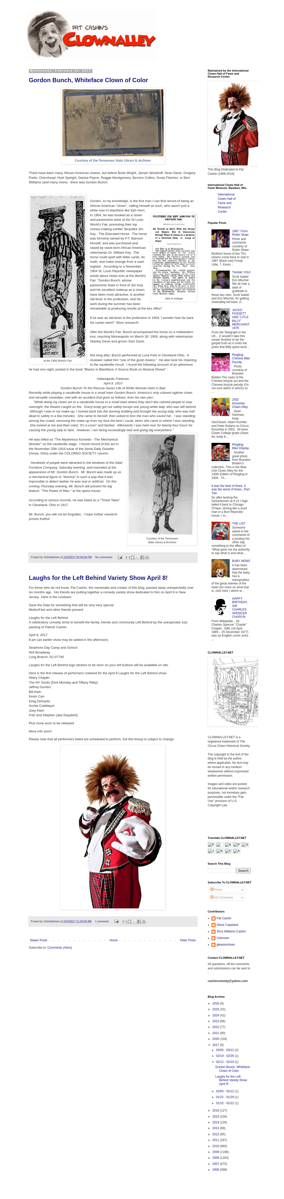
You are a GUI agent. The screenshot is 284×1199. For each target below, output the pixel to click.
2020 (216, 1039)
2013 (216, 1128)
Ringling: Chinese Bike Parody (241, 358)
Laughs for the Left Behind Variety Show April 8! (98, 577)
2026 (216, 1003)
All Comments (221, 897)
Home (114, 940)
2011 (216, 1140)
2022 (216, 1027)
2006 (216, 1169)
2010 (216, 1146)
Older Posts (188, 940)
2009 (216, 1152)
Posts (216, 889)
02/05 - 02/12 (225, 1091)
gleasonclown (226, 944)
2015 (216, 1116)
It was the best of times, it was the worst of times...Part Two (230, 489)
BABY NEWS (241, 561)
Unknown (223, 938)
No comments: (104, 557)
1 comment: (102, 921)
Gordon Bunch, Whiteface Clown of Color (88, 80)
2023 (216, 1021)
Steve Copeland (227, 925)
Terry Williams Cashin (231, 931)
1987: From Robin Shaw (240, 232)
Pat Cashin (224, 918)
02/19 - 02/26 (225, 1056)
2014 (216, 1122)
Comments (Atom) (59, 947)
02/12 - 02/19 (225, 1062)
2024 (216, 1015)
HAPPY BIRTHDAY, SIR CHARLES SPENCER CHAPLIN (240, 608)
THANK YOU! (241, 272)
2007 (216, 1164)
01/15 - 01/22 (225, 1103)
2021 (216, 1033)
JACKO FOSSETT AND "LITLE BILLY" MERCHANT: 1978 (241, 319)
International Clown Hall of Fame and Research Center (227, 203)
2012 (216, 1134)
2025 (216, 1009)
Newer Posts (38, 940)
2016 (216, 1110)
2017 (216, 1045)
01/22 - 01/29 (225, 1097)
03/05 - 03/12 (225, 1050)
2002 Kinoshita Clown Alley (240, 403)
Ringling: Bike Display (240, 446)
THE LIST (239, 523)
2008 (216, 1158)
